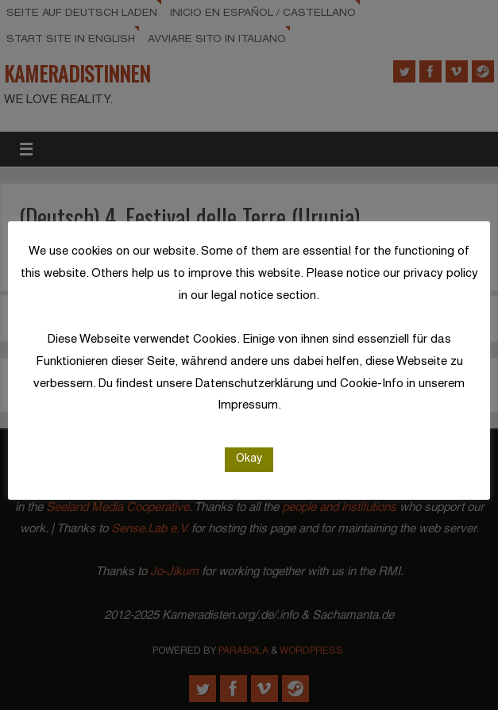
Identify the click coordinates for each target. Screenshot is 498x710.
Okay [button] (249, 459)
